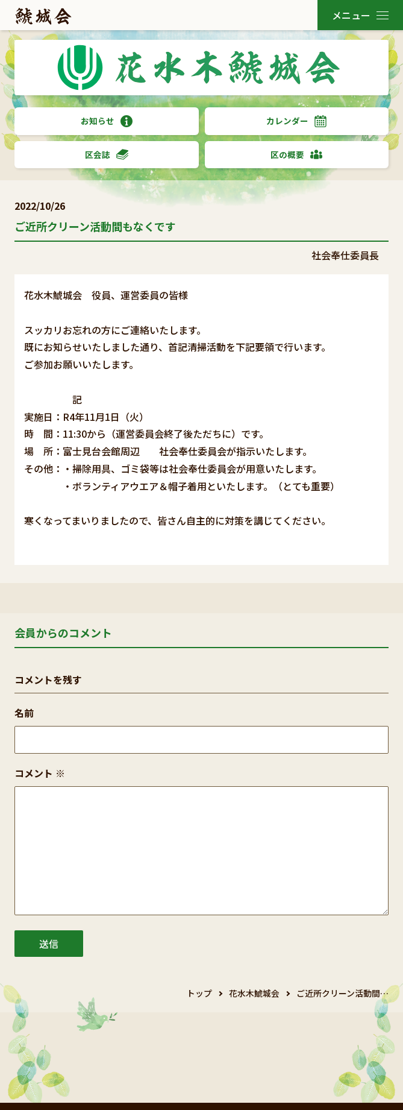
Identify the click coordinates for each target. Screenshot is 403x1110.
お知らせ (107, 121)
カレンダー (296, 121)
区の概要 (296, 154)
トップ (199, 993)
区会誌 (106, 154)
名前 (24, 712)
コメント (39, 773)
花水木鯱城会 (254, 993)
